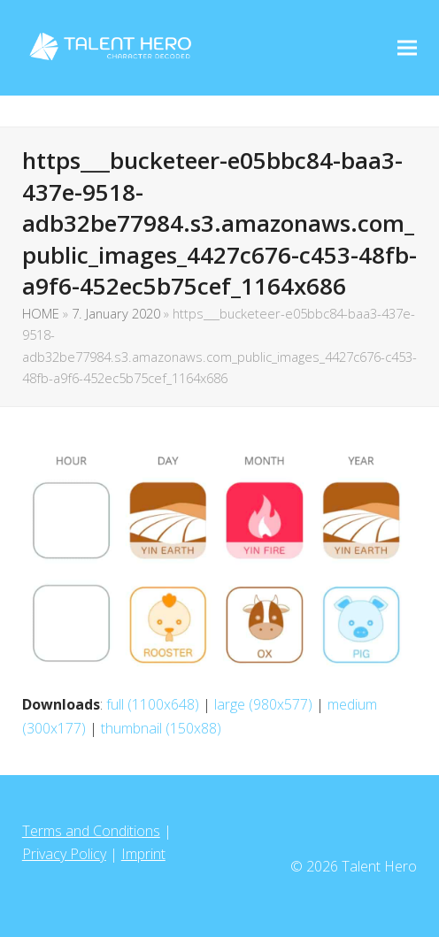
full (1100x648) (152, 704)
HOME (40, 313)
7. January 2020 (116, 313)
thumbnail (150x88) (161, 728)
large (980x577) (263, 704)
